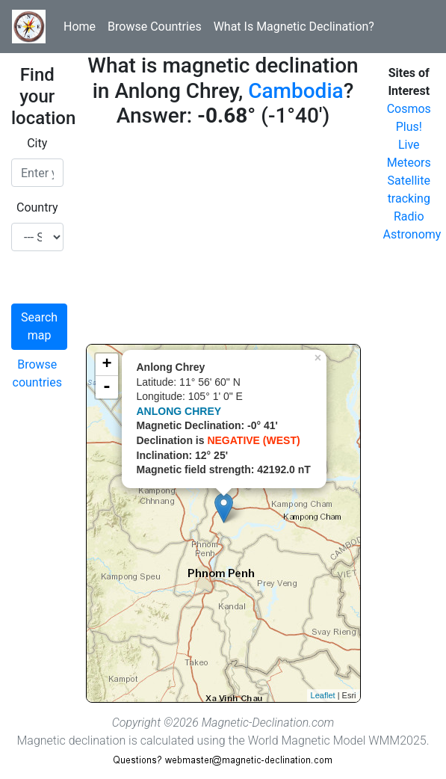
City (37, 143)
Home (80, 26)
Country (37, 207)
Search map (39, 326)
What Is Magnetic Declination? (294, 26)
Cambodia (295, 90)
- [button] (107, 387)
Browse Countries (155, 26)
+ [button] (106, 365)
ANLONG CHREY (179, 411)
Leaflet (323, 695)
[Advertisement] (223, 239)
